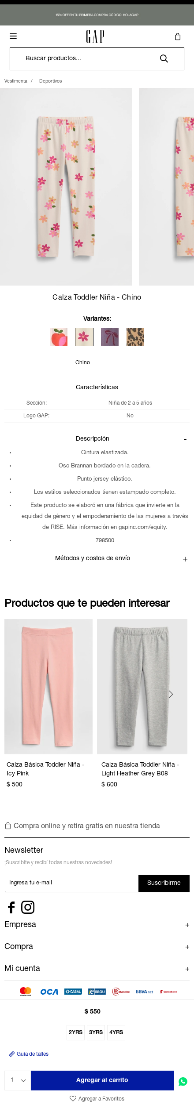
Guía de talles (32, 1054)
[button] (164, 59)
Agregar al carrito (102, 1081)
